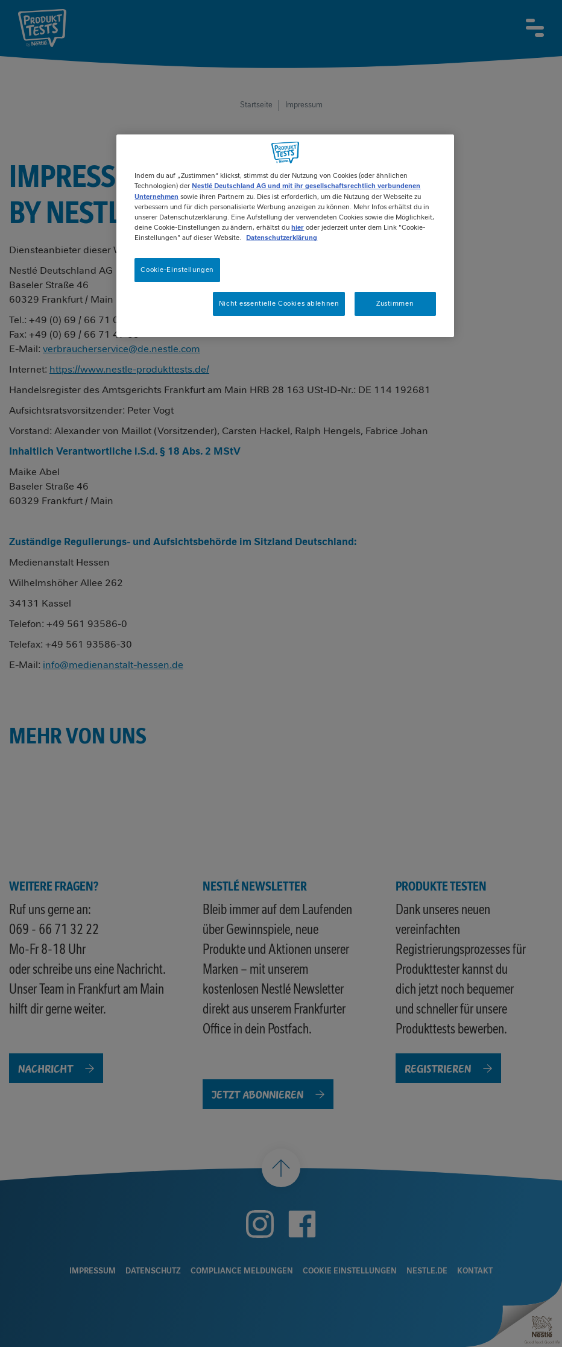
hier (297, 227)
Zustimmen (395, 303)
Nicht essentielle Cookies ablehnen (279, 303)
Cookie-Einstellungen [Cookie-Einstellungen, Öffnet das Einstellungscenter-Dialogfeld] (176, 269)
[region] (284, 235)
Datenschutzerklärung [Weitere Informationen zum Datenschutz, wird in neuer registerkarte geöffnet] (281, 237)
